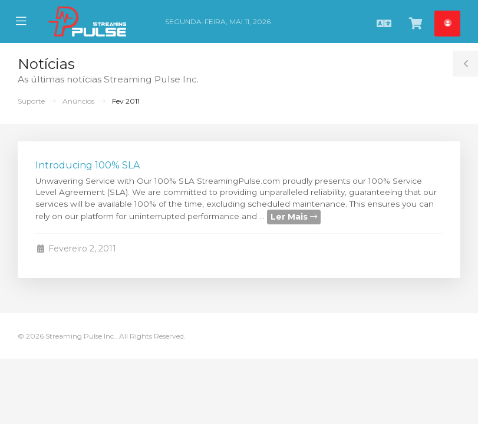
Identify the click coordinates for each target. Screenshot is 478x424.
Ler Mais (294, 216)
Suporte (31, 101)
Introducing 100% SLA (87, 165)
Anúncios (78, 101)
